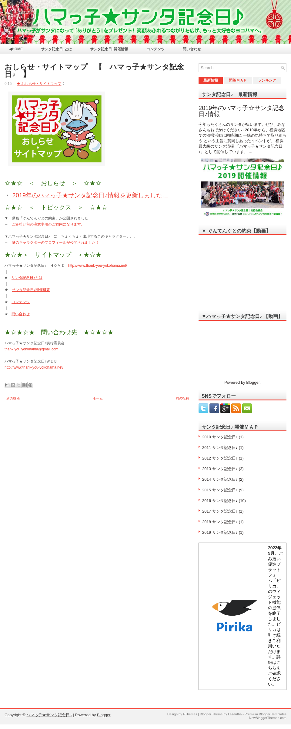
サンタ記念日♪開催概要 (31, 290)
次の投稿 (13, 398)
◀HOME (16, 49)
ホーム (98, 398)
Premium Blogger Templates (265, 714)
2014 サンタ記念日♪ (220, 479)
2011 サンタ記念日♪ (220, 447)
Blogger (252, 382)
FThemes (190, 714)
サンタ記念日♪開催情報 (109, 49)
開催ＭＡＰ (238, 80)
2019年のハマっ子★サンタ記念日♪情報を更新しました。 (90, 195)
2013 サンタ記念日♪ (220, 468)
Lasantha (235, 714)
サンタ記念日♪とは (56, 49)
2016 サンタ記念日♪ (220, 500)
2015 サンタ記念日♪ (220, 490)
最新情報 (210, 80)
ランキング (267, 80)
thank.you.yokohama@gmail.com (32, 349)
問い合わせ (192, 49)
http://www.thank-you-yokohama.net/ (97, 265)
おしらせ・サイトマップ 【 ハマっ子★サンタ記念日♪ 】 (94, 70)
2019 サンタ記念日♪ (220, 532)
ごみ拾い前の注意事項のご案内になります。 (48, 224)
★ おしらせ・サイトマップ (39, 84)
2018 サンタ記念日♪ (220, 522)
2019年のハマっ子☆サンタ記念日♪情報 (242, 111)
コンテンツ (155, 49)
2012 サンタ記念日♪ (220, 458)
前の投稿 (182, 398)
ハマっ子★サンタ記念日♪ (49, 715)
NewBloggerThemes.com (268, 718)
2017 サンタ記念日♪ (220, 511)
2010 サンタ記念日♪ (220, 437)
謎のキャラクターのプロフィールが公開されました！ (55, 242)
